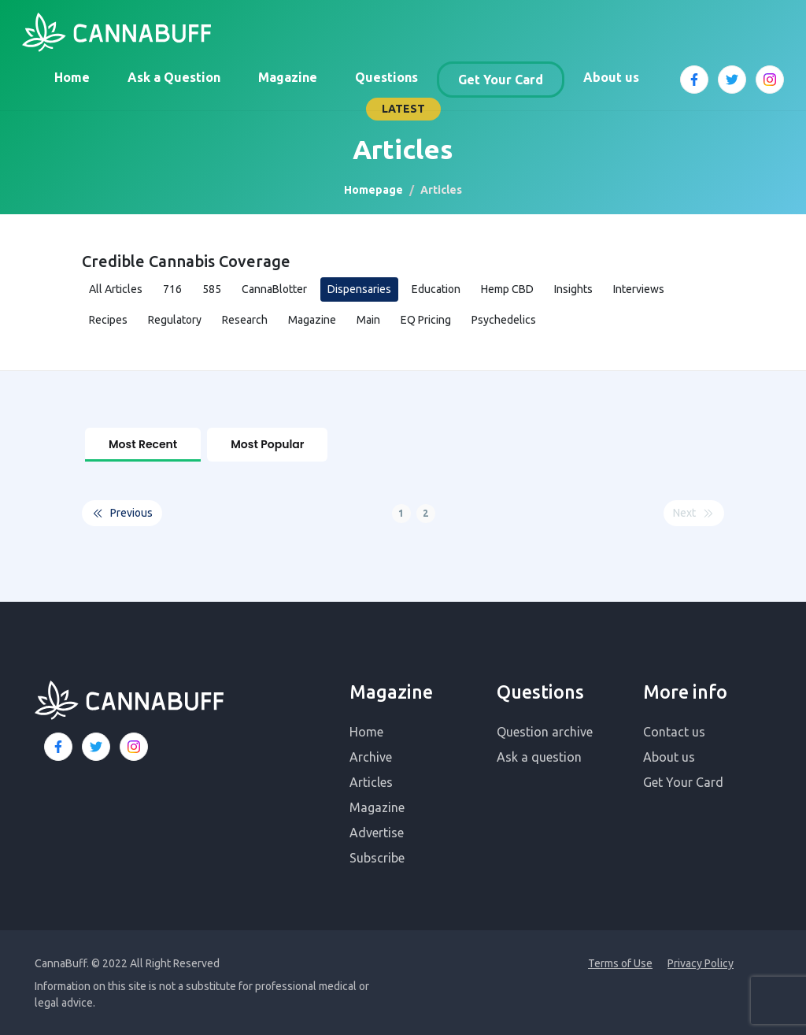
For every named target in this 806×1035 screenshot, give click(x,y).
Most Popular (267, 444)
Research (245, 319)
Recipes (108, 319)
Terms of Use (620, 961)
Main (368, 319)
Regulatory (175, 319)
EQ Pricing (426, 319)
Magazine (287, 77)
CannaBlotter (274, 289)
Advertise (376, 831)
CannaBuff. (62, 961)
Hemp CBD (507, 289)
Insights (573, 289)
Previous (122, 512)
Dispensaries (359, 289)
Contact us (674, 730)
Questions (386, 77)
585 (211, 289)
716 (172, 289)
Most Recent (143, 444)
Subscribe (377, 856)
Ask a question (539, 755)
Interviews (638, 289)
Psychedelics (503, 319)
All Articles (115, 289)
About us (611, 77)
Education (436, 289)
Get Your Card (500, 79)
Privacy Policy (700, 961)
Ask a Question (174, 77)
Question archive (545, 730)
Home (72, 77)
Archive (370, 755)
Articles (371, 780)
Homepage (373, 190)
